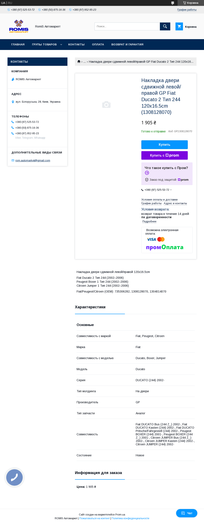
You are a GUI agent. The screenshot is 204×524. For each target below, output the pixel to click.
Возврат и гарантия (127, 44)
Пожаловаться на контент (94, 518)
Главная (18, 44)
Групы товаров (44, 44)
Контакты (76, 44)
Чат (186, 513)
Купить (164, 144)
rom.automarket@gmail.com (32, 160)
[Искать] (165, 26)
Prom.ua (120, 514)
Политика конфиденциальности (130, 518)
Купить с (164, 155)
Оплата (98, 44)
